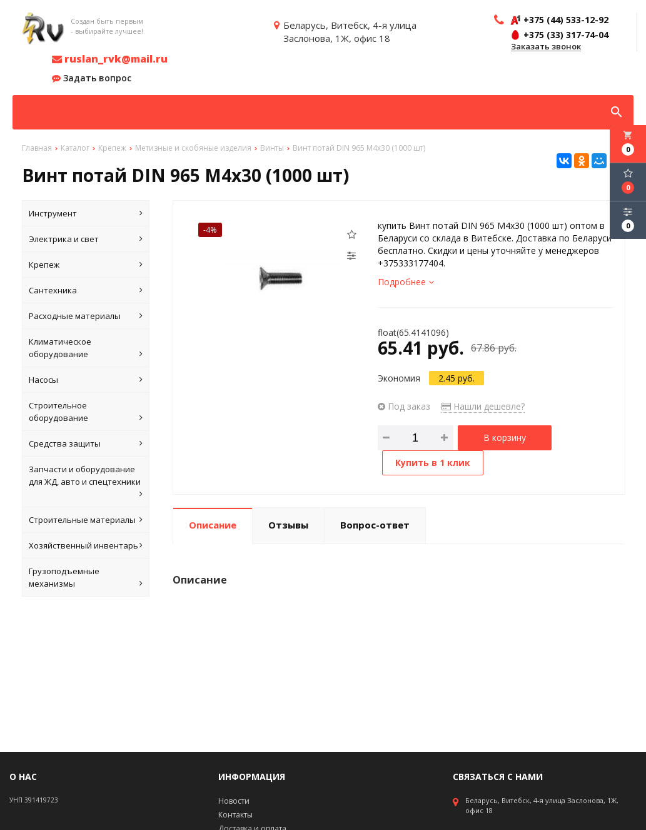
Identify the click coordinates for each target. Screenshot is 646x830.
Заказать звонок (546, 47)
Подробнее (406, 282)
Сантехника (86, 290)
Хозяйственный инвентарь (86, 545)
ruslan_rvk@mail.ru (110, 59)
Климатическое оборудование (86, 348)
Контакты (235, 814)
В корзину (504, 437)
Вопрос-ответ (375, 525)
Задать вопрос (91, 78)
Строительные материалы (86, 520)
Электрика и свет (86, 239)
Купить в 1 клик (432, 462)
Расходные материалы (86, 316)
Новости (234, 801)
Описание (212, 525)
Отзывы (288, 525)
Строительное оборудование (86, 412)
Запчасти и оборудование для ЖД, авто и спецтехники (86, 481)
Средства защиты (86, 443)
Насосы (86, 379)
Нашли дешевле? (483, 406)
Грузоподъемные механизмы (86, 577)
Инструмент (86, 213)
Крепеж (86, 264)
